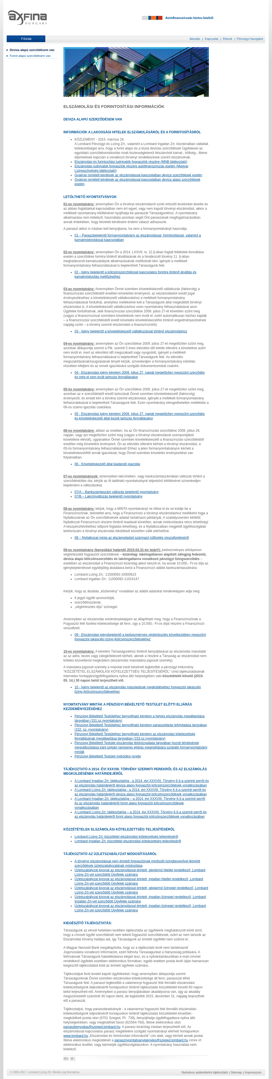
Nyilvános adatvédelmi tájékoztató (205, 1072)
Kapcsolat (211, 38)
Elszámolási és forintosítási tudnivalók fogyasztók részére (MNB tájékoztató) (131, 162)
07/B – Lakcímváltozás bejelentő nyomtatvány (108, 496)
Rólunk (227, 38)
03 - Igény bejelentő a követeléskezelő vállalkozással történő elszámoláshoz (131, 331)
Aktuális (194, 38)
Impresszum (253, 1072)
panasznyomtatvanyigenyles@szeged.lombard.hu (151, 1040)
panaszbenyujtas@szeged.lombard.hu (91, 1027)
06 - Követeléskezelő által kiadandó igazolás (107, 464)
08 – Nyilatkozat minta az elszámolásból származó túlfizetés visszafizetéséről (132, 538)
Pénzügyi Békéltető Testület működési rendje (108, 756)
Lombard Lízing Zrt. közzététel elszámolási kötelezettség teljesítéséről (126, 837)
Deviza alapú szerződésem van (32, 50)
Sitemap (236, 1072)
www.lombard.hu (75, 1036)
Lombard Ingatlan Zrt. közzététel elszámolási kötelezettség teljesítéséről (128, 841)
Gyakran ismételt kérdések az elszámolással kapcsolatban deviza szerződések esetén (138, 175)
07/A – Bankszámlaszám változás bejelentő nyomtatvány (117, 492)
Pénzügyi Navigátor (250, 38)
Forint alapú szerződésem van (30, 55)
